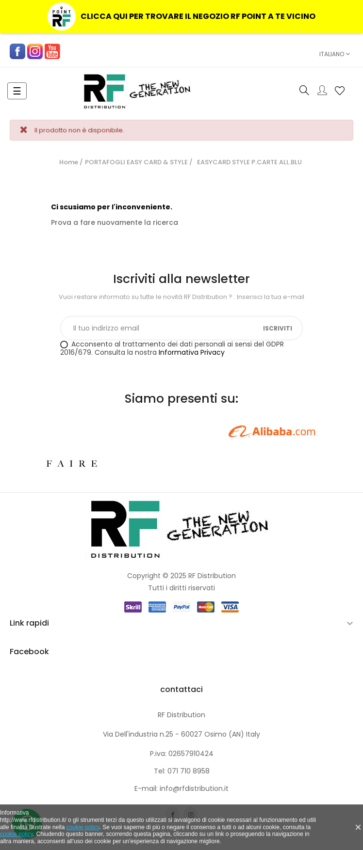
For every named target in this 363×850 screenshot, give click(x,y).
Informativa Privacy (192, 352)
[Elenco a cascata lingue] (332, 54)
